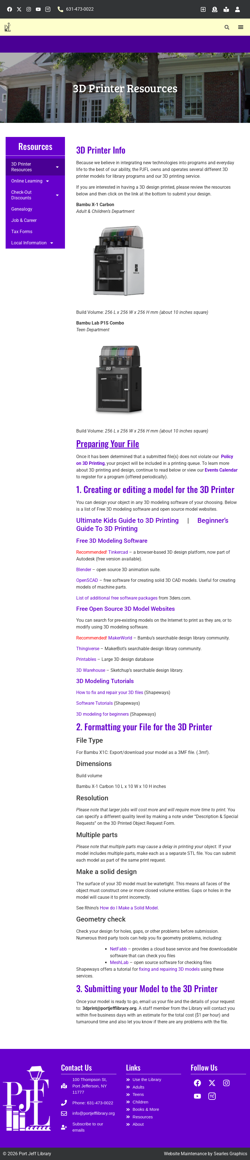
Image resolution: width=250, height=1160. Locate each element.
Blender (83, 569)
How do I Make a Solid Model (129, 908)
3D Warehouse (90, 670)
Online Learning (30, 181)
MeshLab (119, 962)
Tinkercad (118, 552)
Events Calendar (221, 470)
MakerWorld (120, 638)
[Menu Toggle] (241, 27)
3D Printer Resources (35, 167)
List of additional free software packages (116, 598)
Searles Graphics (230, 1153)
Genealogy (21, 209)
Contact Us (76, 1067)
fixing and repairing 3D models (169, 969)
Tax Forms (21, 231)
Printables (86, 659)
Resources (35, 146)
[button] (227, 27)
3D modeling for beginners (102, 714)
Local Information (32, 243)
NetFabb (118, 949)
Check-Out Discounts (35, 195)
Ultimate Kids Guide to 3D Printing (127, 520)
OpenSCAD (87, 580)
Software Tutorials (94, 703)
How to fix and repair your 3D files (109, 692)
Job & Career (24, 220)
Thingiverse (87, 648)
